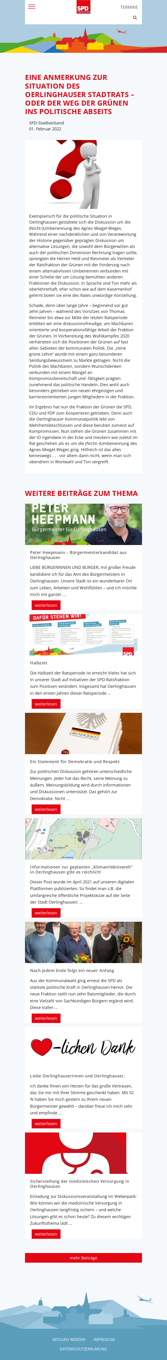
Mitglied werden (69, 1339)
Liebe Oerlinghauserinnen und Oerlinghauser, (77, 1076)
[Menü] (32, 6)
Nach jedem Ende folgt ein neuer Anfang (72, 970)
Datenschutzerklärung (83, 1349)
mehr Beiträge (83, 1258)
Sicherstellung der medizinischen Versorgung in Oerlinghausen (79, 1183)
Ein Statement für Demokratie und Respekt (75, 761)
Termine (129, 7)
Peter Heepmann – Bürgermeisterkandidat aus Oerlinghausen (78, 555)
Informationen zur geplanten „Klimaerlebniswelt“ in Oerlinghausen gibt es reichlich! (81, 869)
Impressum (104, 1339)
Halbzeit (38, 663)
